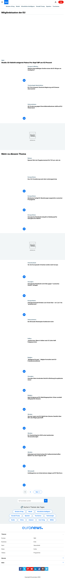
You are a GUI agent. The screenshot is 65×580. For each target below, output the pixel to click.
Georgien (30, 281)
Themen (3, 534)
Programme (37, 552)
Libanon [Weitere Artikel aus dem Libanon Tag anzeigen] (31, 520)
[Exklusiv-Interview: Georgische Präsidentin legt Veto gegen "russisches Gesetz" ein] (46, 290)
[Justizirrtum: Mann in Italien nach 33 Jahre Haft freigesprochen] (46, 347)
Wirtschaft (31, 471)
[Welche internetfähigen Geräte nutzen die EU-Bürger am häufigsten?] (46, 75)
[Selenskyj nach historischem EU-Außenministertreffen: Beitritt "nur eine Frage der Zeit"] (46, 460)
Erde (35, 541)
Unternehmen (32, 104)
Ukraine (30, 414)
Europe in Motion (33, 66)
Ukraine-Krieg (10, 6)
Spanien (48, 6)
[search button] (46, 500)
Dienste (3, 558)
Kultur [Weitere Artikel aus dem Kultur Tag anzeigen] (13, 520)
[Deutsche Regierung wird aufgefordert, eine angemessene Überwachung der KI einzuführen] (46, 94)
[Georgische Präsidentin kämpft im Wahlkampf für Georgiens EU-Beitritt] (46, 223)
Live (61, 2)
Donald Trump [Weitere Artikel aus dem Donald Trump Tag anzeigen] (15, 516)
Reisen (30, 158)
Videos (3, 552)
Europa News (32, 177)
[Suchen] (32, 500)
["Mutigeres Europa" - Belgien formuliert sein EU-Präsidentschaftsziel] (46, 366)
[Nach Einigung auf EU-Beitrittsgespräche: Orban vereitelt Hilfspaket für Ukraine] (46, 404)
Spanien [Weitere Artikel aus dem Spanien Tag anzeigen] (27, 516)
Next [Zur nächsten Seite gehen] (37, 492)
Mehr (2, 562)
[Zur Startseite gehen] (6, 2)
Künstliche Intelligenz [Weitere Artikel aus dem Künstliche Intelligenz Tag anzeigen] (43, 511)
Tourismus (56, 6)
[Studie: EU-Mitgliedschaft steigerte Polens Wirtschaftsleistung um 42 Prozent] (32, 63)
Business (3, 541)
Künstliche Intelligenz (28, 6)
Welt (2, 60)
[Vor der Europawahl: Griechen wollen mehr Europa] (46, 271)
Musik (18, 6)
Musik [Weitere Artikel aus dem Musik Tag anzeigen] (30, 511)
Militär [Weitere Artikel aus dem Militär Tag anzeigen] (52, 520)
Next (2, 545)
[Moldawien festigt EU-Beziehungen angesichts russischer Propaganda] (46, 204)
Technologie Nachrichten (35, 85)
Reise (2, 549)
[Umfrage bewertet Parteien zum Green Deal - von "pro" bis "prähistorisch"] (46, 309)
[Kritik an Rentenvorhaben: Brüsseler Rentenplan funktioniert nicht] (46, 328)
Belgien (30, 357)
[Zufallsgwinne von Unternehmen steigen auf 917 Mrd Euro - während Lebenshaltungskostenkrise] (46, 479)
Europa (3, 538)
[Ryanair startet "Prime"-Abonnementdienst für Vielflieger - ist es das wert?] (46, 166)
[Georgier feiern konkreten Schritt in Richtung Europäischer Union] (46, 385)
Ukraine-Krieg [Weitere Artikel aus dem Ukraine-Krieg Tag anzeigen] (19, 511)
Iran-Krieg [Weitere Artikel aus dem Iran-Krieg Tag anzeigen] (42, 520)
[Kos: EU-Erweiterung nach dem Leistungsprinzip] (46, 185)
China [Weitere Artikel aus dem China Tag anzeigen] (22, 520)
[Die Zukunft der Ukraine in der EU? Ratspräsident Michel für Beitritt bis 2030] (46, 441)
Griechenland (32, 262)
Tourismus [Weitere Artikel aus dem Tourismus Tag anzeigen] (38, 516)
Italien (29, 338)
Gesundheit (37, 545)
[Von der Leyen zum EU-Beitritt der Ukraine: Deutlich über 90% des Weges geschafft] (46, 423)
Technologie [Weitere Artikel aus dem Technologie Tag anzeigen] (50, 516)
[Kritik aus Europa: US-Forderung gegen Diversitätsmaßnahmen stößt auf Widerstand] (46, 113)
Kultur (35, 549)
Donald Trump (40, 6)
